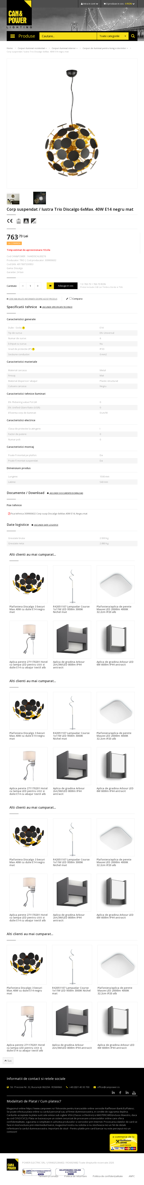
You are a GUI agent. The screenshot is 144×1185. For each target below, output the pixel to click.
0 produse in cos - (119, 3)
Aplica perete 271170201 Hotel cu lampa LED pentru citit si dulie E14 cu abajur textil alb (28, 664)
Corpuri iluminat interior (65, 48)
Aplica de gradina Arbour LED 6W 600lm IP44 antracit (115, 663)
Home (10, 48)
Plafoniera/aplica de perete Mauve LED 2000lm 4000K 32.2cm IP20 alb (114, 609)
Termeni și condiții (48, 1176)
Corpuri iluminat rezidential (32, 48)
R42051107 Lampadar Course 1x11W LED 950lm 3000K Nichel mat (71, 609)
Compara (75, 298)
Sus (8, 1060)
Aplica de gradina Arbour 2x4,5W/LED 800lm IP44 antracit (69, 664)
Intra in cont (89, 3)
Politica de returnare (75, 1176)
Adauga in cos (60, 285)
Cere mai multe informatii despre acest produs (32, 299)
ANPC (132, 1176)
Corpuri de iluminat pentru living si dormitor (105, 48)
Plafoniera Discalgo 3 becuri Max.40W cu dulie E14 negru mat (27, 609)
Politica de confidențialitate (108, 1176)
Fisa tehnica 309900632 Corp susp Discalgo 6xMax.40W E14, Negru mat (47, 513)
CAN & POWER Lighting (19, 14)
